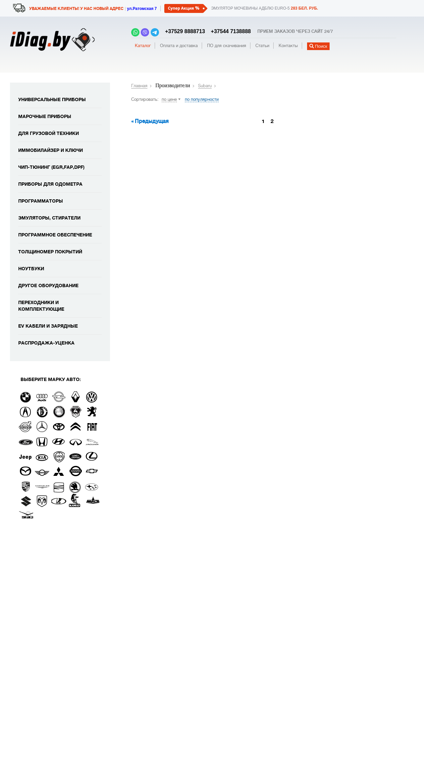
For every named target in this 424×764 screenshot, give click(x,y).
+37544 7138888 (228, 31)
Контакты (288, 45)
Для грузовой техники (48, 133)
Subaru (205, 85)
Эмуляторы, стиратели (49, 218)
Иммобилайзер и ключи (50, 150)
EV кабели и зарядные (48, 326)
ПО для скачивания (226, 45)
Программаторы (40, 201)
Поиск (318, 46)
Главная (139, 85)
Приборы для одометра (50, 184)
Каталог (143, 45)
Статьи (262, 45)
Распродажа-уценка (46, 343)
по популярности (202, 99)
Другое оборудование (48, 285)
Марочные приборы (44, 116)
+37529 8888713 (183, 31)
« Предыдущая (150, 121)
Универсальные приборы (52, 99)
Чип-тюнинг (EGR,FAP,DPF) (51, 167)
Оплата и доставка (179, 45)
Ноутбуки (31, 268)
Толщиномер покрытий (50, 251)
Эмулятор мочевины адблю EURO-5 (264, 8)
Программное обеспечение (55, 234)
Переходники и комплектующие (41, 306)
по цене (169, 99)
